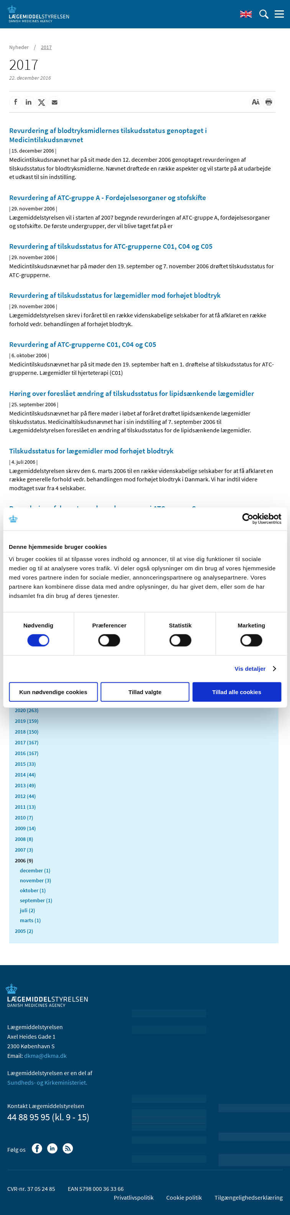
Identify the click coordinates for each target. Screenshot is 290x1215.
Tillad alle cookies (236, 691)
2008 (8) (24, 839)
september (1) (36, 900)
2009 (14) (25, 828)
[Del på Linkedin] (28, 102)
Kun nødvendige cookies (53, 691)
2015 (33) (25, 763)
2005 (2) (24, 931)
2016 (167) (27, 753)
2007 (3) (24, 849)
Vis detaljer (250, 668)
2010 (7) (24, 817)
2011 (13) (25, 806)
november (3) (35, 880)
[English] (246, 14)
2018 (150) (27, 731)
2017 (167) (27, 742)
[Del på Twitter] (41, 102)
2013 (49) (25, 785)
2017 (46, 47)
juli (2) (27, 910)
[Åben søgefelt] (264, 14)
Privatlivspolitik (134, 1197)
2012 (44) (25, 796)
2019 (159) (27, 721)
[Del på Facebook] (15, 102)
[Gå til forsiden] (38, 13)
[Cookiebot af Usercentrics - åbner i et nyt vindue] (247, 519)
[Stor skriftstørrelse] (255, 102)
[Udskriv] (268, 102)
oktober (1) (33, 890)
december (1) (35, 870)
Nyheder (19, 47)
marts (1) (30, 920)
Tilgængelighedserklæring (249, 1197)
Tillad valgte (144, 691)
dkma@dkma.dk (45, 1055)
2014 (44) (25, 774)
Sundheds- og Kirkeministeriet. (47, 1082)
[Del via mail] (54, 102)
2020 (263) (27, 710)
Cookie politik (184, 1197)
